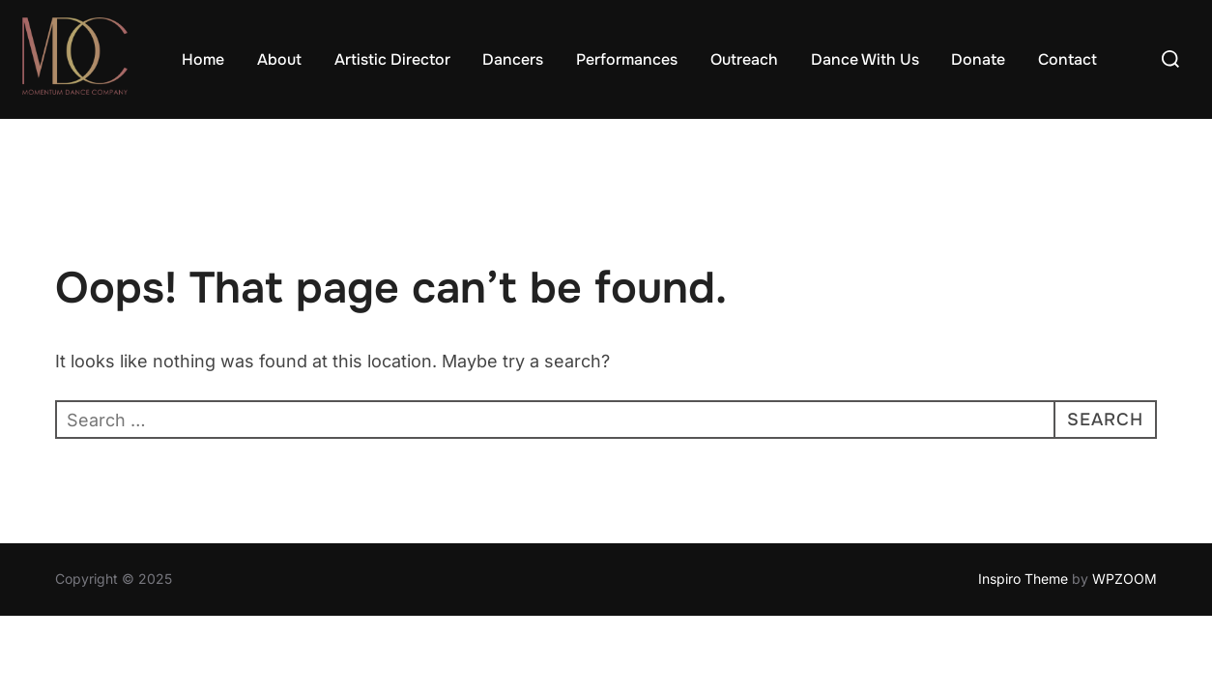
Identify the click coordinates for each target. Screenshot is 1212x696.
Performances (627, 59)
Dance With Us (865, 59)
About (279, 59)
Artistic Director (392, 59)
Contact (1067, 59)
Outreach (744, 59)
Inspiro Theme (1023, 579)
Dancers (512, 59)
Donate (978, 59)
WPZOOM (1124, 579)
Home (203, 59)
